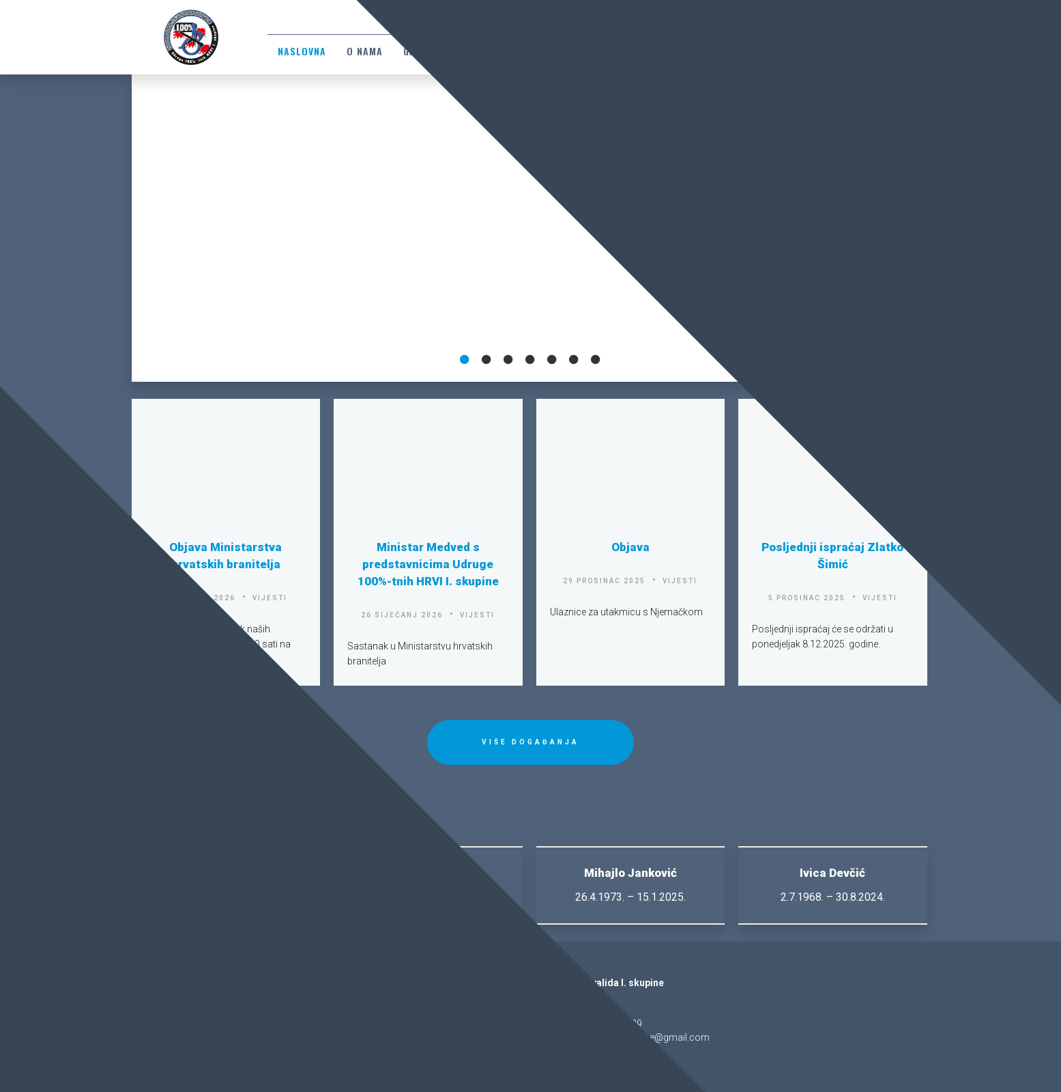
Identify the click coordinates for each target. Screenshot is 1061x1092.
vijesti (269, 598)
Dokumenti (549, 51)
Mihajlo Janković (630, 873)
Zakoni (484, 51)
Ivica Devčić (832, 873)
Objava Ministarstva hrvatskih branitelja (225, 555)
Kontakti (619, 51)
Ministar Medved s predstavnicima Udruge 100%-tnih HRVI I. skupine (428, 564)
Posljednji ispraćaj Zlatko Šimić (832, 555)
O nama (365, 51)
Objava (630, 547)
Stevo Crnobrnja (428, 873)
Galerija (425, 51)
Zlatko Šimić (226, 873)
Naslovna (302, 51)
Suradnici (753, 51)
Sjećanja (685, 51)
